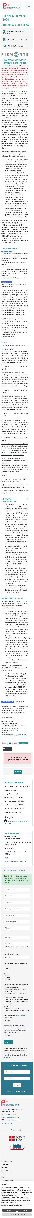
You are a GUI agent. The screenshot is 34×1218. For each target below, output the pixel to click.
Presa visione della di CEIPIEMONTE (15, 1017)
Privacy (3, 1174)
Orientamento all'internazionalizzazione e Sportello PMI (15, 990)
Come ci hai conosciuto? (11, 954)
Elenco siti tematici (6, 1171)
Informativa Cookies (7, 1180)
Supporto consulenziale (11, 1006)
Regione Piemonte (17, 1138)
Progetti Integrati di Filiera (11, 987)
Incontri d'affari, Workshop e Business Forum (16, 1001)
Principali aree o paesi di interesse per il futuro (16, 964)
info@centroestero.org (12, 1117)
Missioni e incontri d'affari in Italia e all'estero (16, 999)
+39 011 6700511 (11, 1114)
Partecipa (18, 772)
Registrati (8, 1042)
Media (3, 1158)
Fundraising (4, 1164)
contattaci (7, 1057)
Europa (7, 970)
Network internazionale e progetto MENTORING (17, 1010)
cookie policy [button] (13, 1195)
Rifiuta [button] (9, 1210)
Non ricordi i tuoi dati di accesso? (17, 1091)
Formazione (8, 1003)
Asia (6, 973)
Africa (6, 975)
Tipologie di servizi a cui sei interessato (16, 985)
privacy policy (20, 1015)
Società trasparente (6, 1161)
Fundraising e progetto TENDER (13, 1008)
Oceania (7, 979)
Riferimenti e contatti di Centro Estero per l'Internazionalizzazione (15, 1104)
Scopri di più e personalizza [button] (17, 1214)
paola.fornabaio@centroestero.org (16, 735)
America (7, 977)
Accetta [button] (25, 1210)
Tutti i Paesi (8, 968)
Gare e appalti (5, 1167)
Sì (5, 1020)
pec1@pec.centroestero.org (14, 1120)
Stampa (7, 748)
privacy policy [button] (21, 1189)
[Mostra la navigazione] (28, 6)
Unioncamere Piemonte (17, 1147)
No (9, 1020)
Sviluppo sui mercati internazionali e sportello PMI (16, 994)
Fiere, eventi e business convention (14, 997)
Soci (2, 1177)
